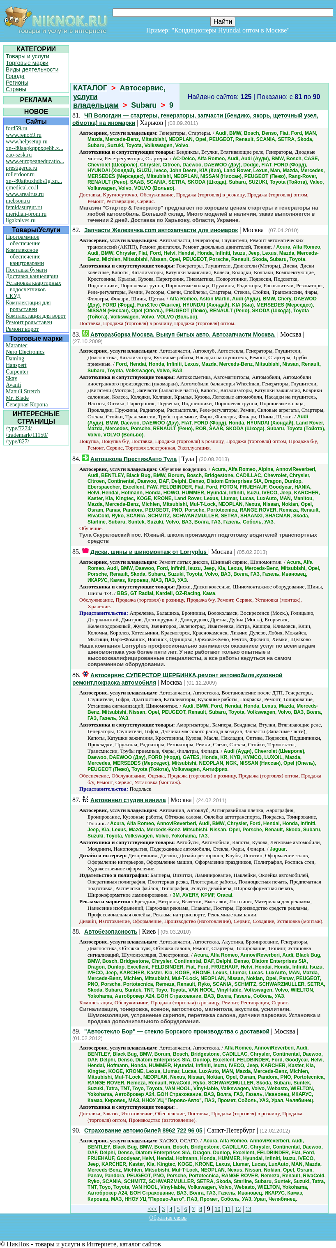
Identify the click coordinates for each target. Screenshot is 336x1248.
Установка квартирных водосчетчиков (33, 286)
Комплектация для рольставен (28, 306)
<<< (152, 1209)
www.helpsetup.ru (27, 141)
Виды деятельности (32, 69)
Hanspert (16, 365)
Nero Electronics (25, 352)
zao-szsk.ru (19, 155)
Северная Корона (27, 404)
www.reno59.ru (23, 135)
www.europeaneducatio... (35, 161)
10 (218, 1209)
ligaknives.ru (21, 220)
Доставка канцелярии (32, 276)
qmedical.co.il (22, 188)
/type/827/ (17, 441)
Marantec (17, 345)
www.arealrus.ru (25, 194)
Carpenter (17, 372)
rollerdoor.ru (20, 174)
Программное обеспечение (23, 240)
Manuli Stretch (23, 391)
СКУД (13, 296)
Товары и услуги (27, 56)
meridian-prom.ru (26, 214)
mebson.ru (18, 201)
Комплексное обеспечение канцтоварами (25, 256)
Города (15, 76)
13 (248, 1209)
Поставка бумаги (26, 270)
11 (227, 1209)
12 (238, 1209)
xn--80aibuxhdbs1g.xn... (34, 181)
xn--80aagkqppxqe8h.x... (34, 148)
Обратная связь (168, 1218)
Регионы (17, 82)
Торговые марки (27, 63)
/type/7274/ (19, 428)
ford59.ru (17, 128)
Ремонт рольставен (29, 322)
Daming (15, 358)
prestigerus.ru (21, 168)
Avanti (13, 385)
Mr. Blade (17, 398)
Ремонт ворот (22, 329)
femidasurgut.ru (24, 207)
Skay (11, 378)
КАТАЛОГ (90, 88)
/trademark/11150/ (27, 435)
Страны (16, 89)
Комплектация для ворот (36, 316)
